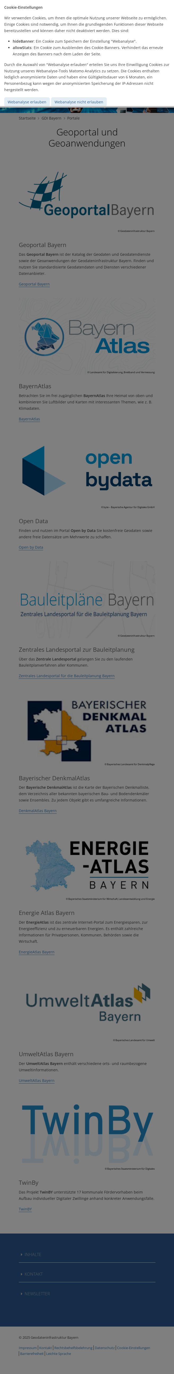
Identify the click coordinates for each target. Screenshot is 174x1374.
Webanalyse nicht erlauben (79, 101)
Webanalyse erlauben (27, 101)
